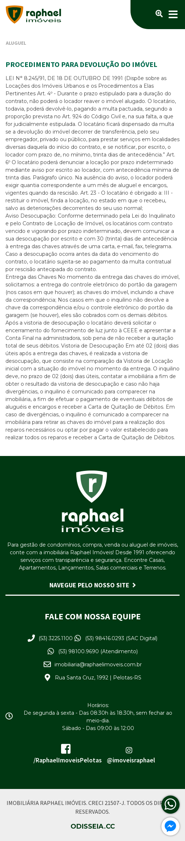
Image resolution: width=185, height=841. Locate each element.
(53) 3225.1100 (56, 638)
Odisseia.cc (93, 826)
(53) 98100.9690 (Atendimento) (98, 651)
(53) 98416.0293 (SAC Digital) (121, 638)
